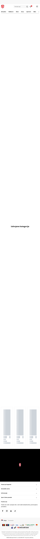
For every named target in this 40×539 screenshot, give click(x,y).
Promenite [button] (10, 520)
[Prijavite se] (30, 6)
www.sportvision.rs (14, 537)
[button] (21, 6)
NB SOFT (23, 537)
